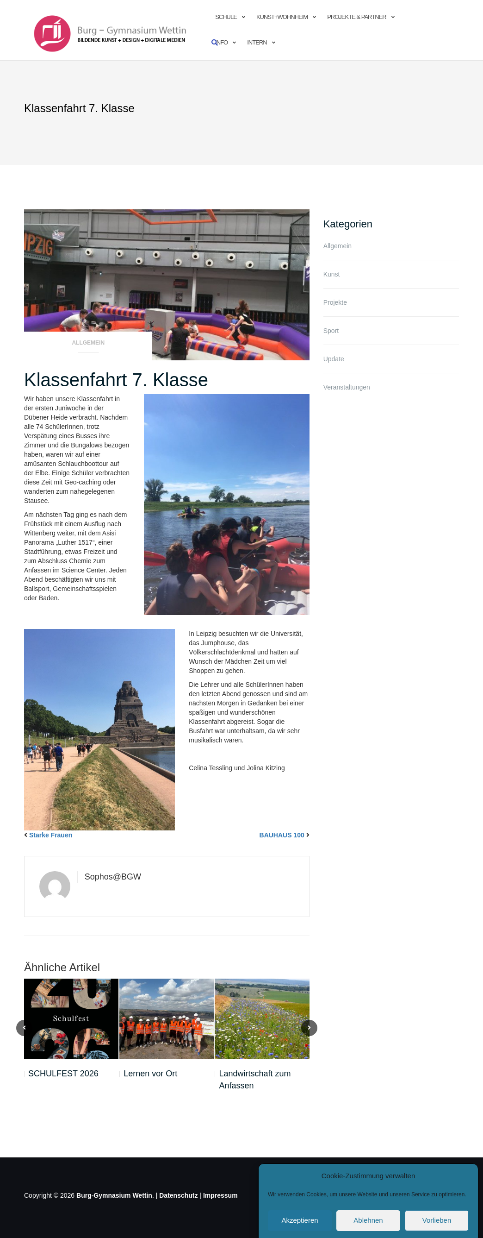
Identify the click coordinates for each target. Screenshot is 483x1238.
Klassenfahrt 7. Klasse (116, 380)
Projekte (335, 302)
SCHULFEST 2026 (63, 1073)
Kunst (331, 274)
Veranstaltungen (346, 387)
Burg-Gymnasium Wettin (114, 1195)
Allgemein (88, 342)
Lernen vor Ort (150, 1073)
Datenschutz (178, 1195)
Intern (256, 42)
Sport (331, 330)
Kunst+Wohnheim (282, 16)
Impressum (220, 1195)
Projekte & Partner (356, 16)
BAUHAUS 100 (282, 835)
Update (333, 359)
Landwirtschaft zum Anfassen (255, 1079)
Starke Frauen (50, 835)
